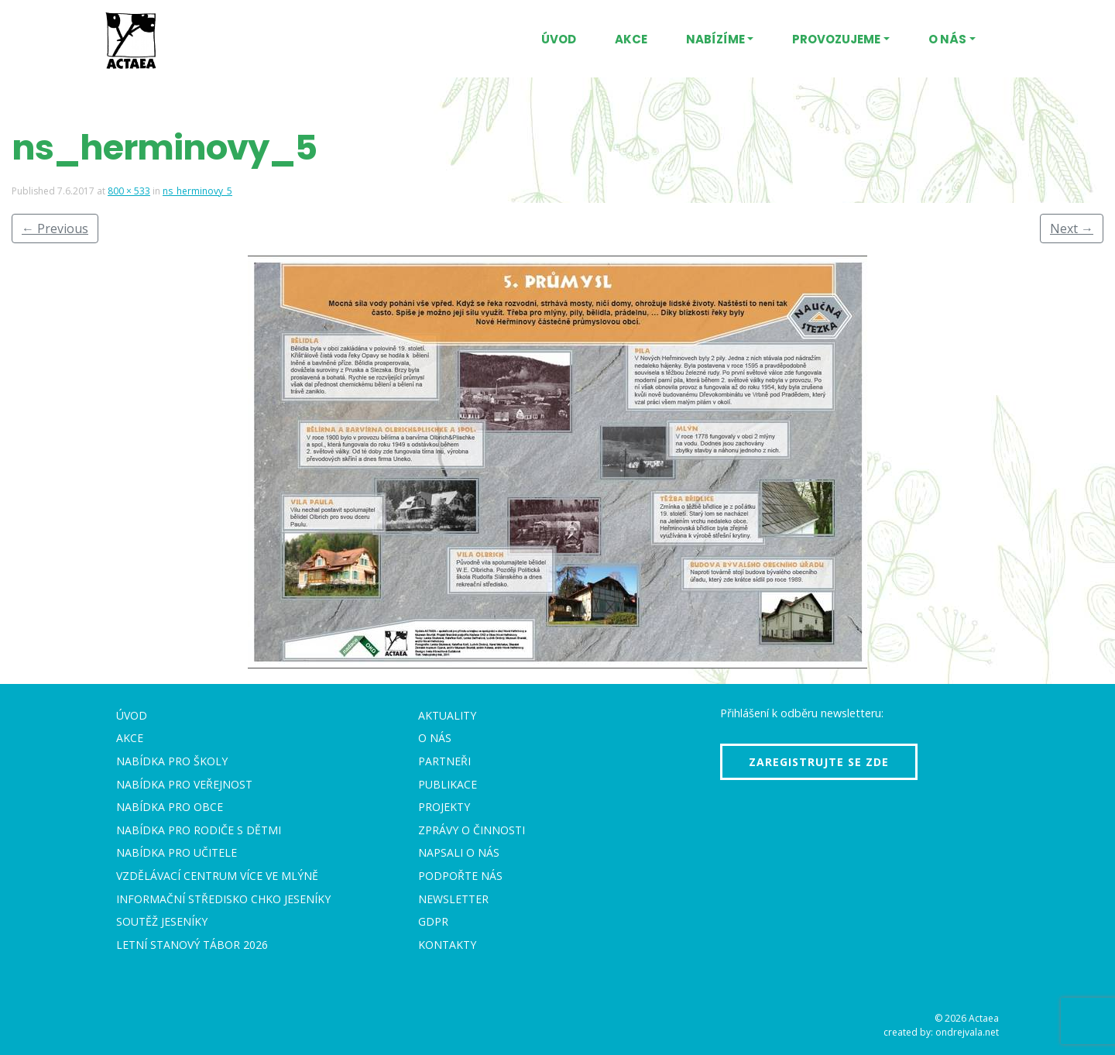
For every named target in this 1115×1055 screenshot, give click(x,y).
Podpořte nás (460, 875)
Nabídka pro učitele (176, 852)
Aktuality (447, 715)
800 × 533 (129, 191)
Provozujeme (836, 39)
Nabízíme (715, 39)
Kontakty (447, 944)
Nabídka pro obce (169, 806)
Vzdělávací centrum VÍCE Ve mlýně (217, 875)
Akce (631, 39)
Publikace (447, 784)
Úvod (558, 39)
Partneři (444, 761)
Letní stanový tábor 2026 (192, 944)
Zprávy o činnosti (471, 830)
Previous (55, 228)
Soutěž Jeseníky (162, 921)
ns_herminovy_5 (197, 191)
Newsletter (453, 899)
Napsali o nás (458, 852)
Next (1071, 228)
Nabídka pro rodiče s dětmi (198, 830)
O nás (947, 39)
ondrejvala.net (967, 1032)
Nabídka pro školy (172, 761)
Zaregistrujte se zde (819, 761)
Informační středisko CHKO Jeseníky (223, 899)
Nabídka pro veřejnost (184, 784)
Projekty (444, 806)
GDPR (433, 921)
